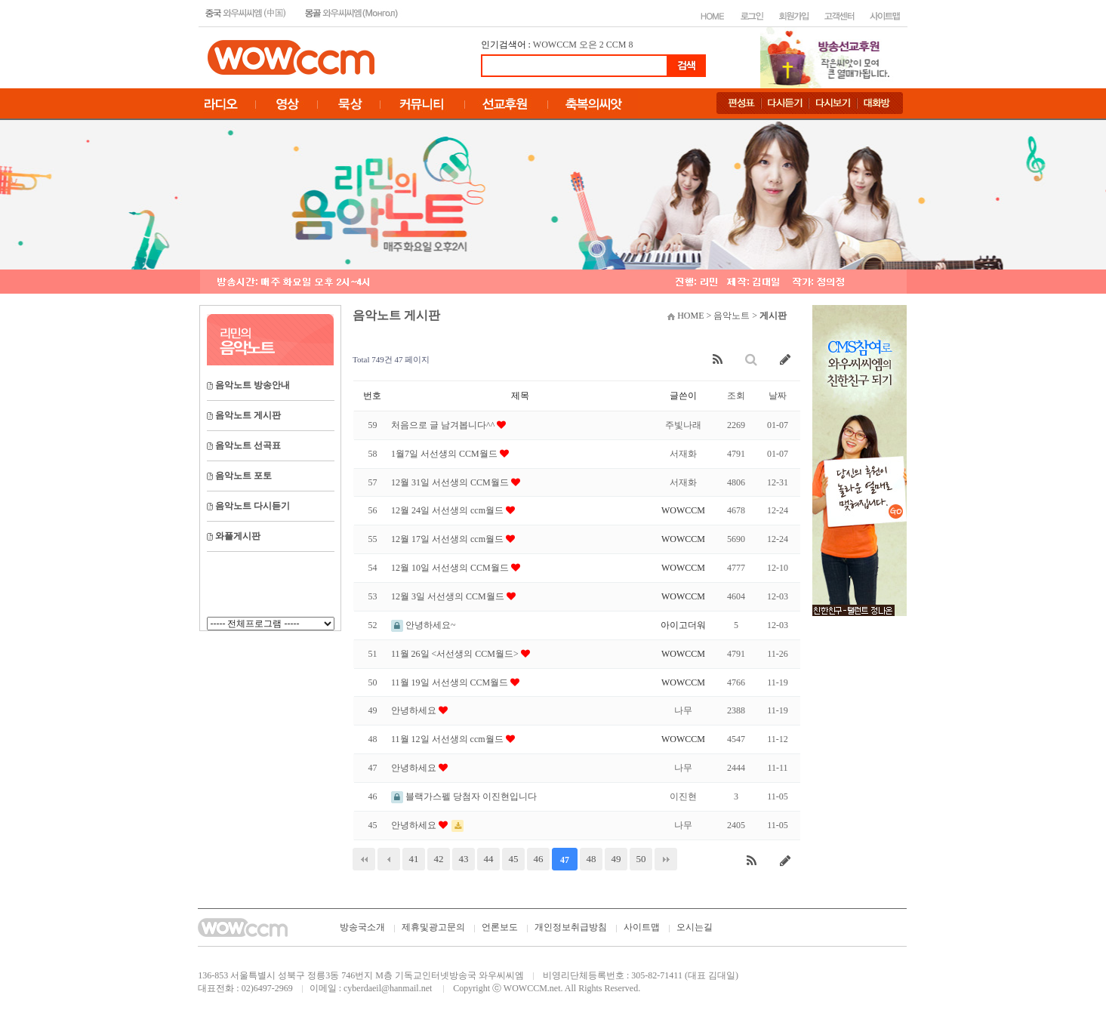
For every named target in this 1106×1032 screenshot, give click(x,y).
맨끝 (666, 859)
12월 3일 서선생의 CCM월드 (449, 596)
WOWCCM (555, 44)
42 (439, 858)
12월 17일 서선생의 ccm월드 (448, 539)
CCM (616, 44)
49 (616, 858)
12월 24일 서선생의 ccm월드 (448, 510)
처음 (364, 859)
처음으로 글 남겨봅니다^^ (444, 425)
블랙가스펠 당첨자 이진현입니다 (464, 796)
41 (414, 858)
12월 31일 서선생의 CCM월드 (451, 482)
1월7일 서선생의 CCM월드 (445, 453)
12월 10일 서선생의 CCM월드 (451, 567)
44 (489, 858)
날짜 (778, 395)
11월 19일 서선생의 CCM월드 (450, 682)
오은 (588, 44)
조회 (736, 395)
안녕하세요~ (423, 625)
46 (539, 858)
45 (514, 858)
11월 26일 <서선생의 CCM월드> (456, 653)
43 (464, 858)
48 (591, 858)
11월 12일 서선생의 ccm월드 (448, 739)
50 (641, 858)
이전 (388, 859)
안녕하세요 (415, 710)
